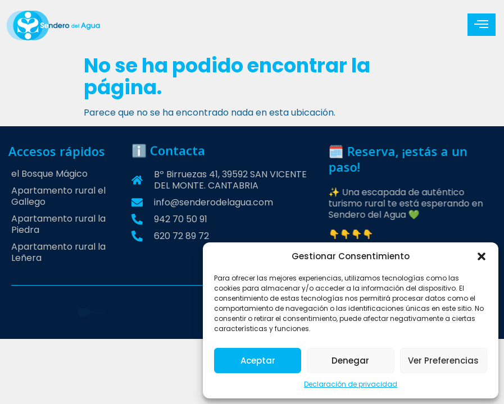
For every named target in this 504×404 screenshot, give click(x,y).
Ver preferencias (443, 360)
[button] (481, 256)
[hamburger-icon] (481, 24)
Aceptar (257, 360)
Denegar (350, 360)
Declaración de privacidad (350, 384)
